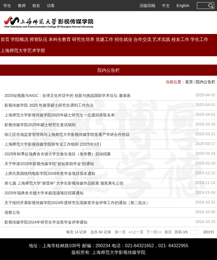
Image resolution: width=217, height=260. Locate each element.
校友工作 (180, 39)
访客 (51, 5)
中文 (166, 5)
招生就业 (123, 39)
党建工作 (104, 39)
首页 (5, 39)
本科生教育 (60, 39)
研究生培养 (83, 39)
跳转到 (209, 232)
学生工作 (199, 39)
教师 (22, 5)
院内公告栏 (205, 82)
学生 (7, 5)
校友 (36, 5)
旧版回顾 (147, 5)
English (183, 5)
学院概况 (19, 39)
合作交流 (142, 39)
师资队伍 (38, 39)
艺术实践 (161, 39)
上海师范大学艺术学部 (23, 50)
